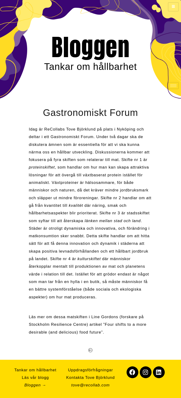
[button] (90, 350)
